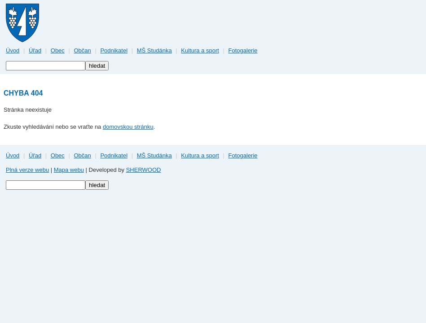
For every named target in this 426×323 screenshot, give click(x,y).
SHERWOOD (143, 169)
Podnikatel (113, 50)
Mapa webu (69, 169)
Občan (82, 50)
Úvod (12, 50)
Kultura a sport (200, 50)
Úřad (35, 50)
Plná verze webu (27, 169)
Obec (58, 50)
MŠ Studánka (154, 50)
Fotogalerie (243, 50)
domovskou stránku (128, 126)
